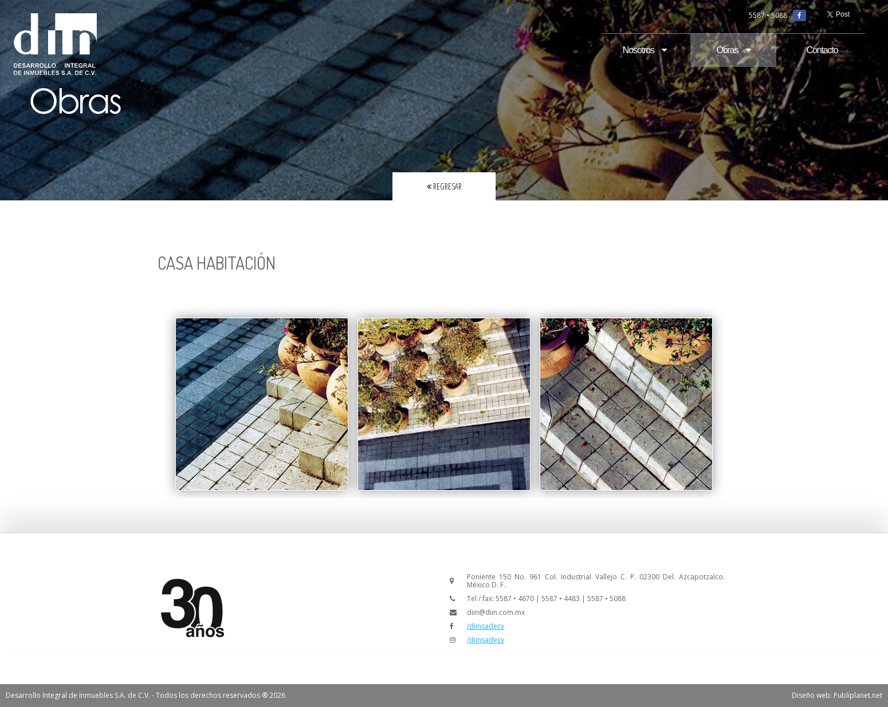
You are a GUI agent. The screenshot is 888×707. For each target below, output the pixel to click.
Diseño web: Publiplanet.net (837, 695)
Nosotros (644, 50)
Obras (733, 50)
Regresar (444, 186)
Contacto (822, 50)
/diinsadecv (485, 626)
